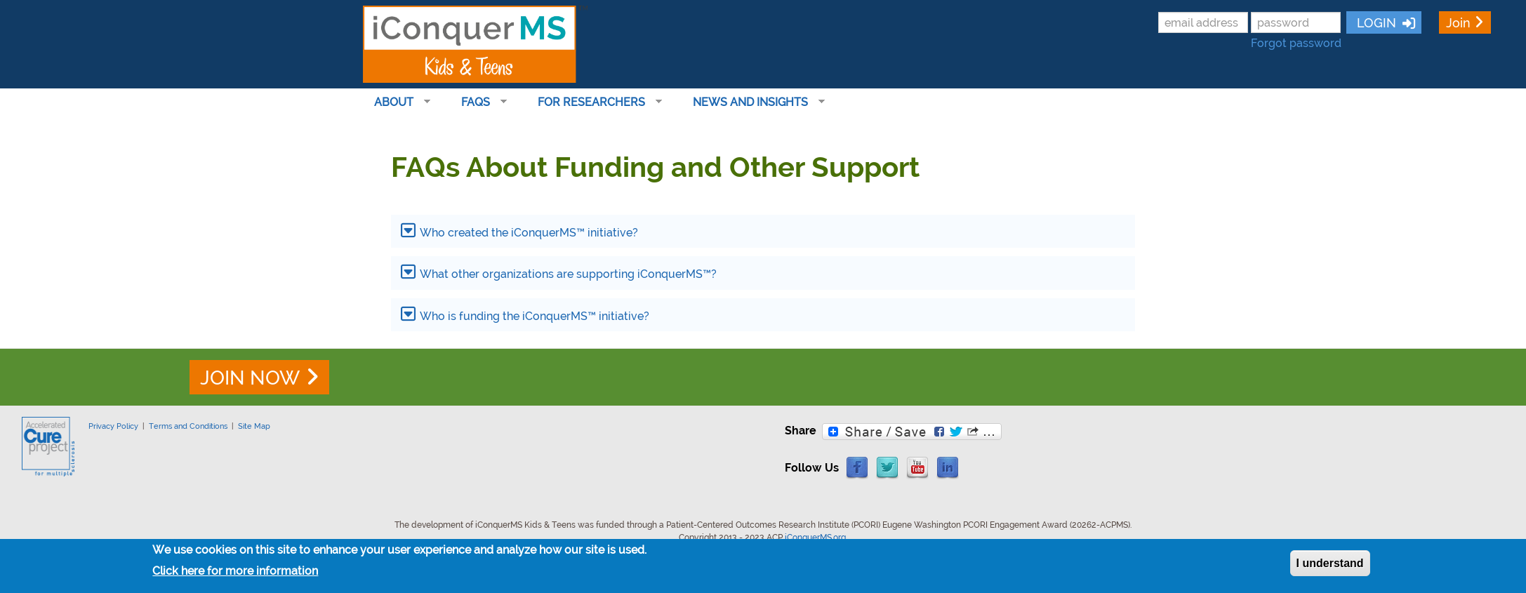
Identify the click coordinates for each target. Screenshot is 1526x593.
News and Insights (753, 102)
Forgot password (1296, 43)
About (396, 102)
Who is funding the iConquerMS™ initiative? (534, 316)
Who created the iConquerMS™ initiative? (529, 232)
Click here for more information (235, 571)
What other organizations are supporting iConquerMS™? (568, 274)
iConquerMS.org (815, 537)
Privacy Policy (113, 426)
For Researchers (594, 102)
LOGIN (1374, 22)
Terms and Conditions (188, 426)
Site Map (254, 426)
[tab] (763, 231)
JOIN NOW (250, 377)
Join (1458, 22)
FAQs (478, 102)
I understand (1330, 563)
